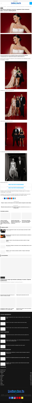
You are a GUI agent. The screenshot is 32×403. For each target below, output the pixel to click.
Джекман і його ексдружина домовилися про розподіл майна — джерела (17, 357)
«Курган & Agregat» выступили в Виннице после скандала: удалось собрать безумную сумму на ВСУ (5, 222)
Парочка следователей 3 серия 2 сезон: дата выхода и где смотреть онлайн (18, 229)
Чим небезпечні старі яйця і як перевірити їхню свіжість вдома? (15, 345)
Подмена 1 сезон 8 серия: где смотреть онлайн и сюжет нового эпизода (16, 322)
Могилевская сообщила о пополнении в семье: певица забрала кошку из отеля (18, 245)
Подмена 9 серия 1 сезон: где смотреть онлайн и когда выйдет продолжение (17, 327)
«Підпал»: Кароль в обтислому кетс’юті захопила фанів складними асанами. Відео (16, 202)
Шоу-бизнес (2, 375)
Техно (1, 382)
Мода (1, 379)
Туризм (1, 383)
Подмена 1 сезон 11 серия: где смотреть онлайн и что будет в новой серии (18, 250)
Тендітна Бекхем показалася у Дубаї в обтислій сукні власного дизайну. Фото (17, 334)
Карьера (1, 380)
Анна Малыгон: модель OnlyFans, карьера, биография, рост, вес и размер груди (7, 309)
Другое (1, 371)
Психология (2, 384)
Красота (1, 376)
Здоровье (1, 372)
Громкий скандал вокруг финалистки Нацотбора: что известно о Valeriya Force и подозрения (16, 222)
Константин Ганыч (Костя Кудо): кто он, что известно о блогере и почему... (7, 295)
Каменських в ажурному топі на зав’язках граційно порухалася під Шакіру (26, 221)
